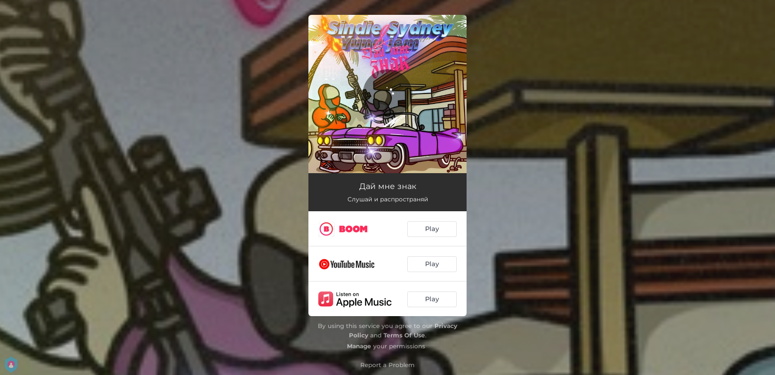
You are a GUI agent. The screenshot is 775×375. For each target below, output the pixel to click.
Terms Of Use (404, 335)
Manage (359, 346)
